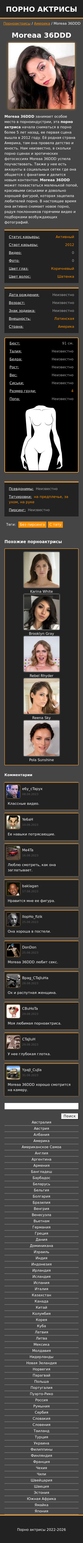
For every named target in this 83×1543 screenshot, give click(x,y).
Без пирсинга (32, 524)
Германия (41, 1227)
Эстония (41, 1493)
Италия (41, 1289)
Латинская (64, 319)
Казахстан (41, 1295)
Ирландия (41, 1270)
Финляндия (41, 1456)
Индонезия (41, 1264)
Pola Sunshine (41, 760)
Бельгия (41, 1190)
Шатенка (65, 276)
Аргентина (42, 1159)
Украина (41, 1443)
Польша (41, 1381)
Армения (41, 1165)
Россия (41, 1400)
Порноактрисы (17, 23)
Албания (41, 1135)
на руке (27, 502)
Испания (42, 1283)
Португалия (41, 1388)
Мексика (42, 1344)
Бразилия (41, 1202)
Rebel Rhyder (41, 676)
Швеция (41, 1486)
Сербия (41, 1412)
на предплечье (48, 497)
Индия (42, 1258)
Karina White (41, 591)
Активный (65, 237)
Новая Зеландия (41, 1363)
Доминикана (41, 1246)
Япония (41, 1511)
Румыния (41, 1406)
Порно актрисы (41, 9)
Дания (41, 1239)
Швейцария (41, 1480)
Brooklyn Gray (41, 634)
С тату (55, 524)
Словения (41, 1425)
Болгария (41, 1196)
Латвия (41, 1332)
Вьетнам (42, 1221)
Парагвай (41, 1375)
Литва (41, 1338)
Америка (42, 23)
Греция (41, 1233)
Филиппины (41, 1449)
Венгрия (41, 1209)
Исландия (41, 1277)
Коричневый (62, 268)
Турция (41, 1437)
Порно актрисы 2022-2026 (41, 1530)
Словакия (41, 1418)
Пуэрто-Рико (41, 1394)
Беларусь (41, 1184)
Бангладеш (41, 1172)
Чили (41, 1474)
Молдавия (41, 1351)
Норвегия (41, 1369)
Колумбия (41, 1314)
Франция (41, 1462)
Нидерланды (42, 1357)
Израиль (41, 1252)
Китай (41, 1307)
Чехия (41, 1468)
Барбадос (41, 1178)
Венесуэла (41, 1215)
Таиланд (42, 1431)
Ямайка (41, 1505)
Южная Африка (41, 1499)
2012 (69, 245)
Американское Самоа (41, 1147)
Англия (41, 1153)
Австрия (41, 1128)
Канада (41, 1301)
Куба (41, 1326)
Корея (41, 1320)
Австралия (41, 1122)
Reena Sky (41, 718)
